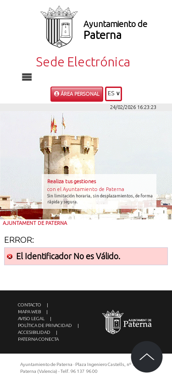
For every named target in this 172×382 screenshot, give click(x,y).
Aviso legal (31, 318)
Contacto (29, 304)
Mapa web (29, 311)
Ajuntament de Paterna (35, 223)
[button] (113, 94)
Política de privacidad (45, 325)
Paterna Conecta (38, 339)
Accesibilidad (34, 332)
